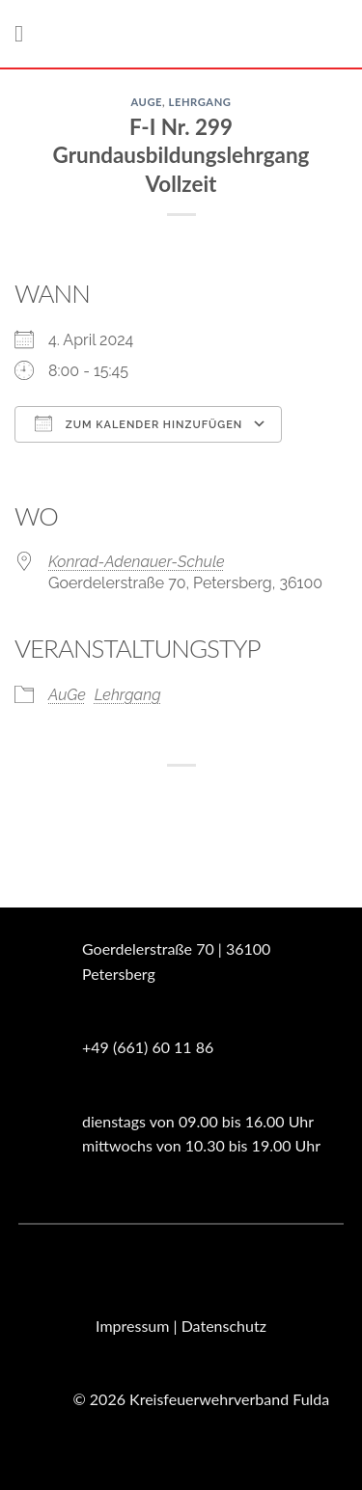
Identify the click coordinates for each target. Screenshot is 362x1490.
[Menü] (26, 33)
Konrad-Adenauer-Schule (136, 562)
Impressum (132, 1325)
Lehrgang (200, 101)
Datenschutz (223, 1325)
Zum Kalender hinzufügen (138, 423)
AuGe (146, 101)
